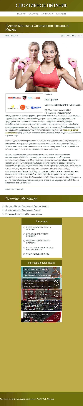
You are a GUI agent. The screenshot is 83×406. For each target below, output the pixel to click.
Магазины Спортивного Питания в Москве (23, 214)
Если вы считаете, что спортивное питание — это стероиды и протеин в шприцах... (39, 284)
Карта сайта (47, 14)
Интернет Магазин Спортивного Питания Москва (26, 206)
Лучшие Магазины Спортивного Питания (23, 210)
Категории (34, 14)
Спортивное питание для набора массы (40, 248)
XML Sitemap (48, 399)
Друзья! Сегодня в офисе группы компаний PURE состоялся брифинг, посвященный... (39, 317)
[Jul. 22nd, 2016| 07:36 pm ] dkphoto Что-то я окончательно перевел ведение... (39, 295)
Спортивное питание (41, 5)
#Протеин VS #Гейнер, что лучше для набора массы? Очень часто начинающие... (39, 306)
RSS (39, 399)
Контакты (61, 14)
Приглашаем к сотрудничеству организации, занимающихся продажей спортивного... (39, 272)
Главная (21, 14)
